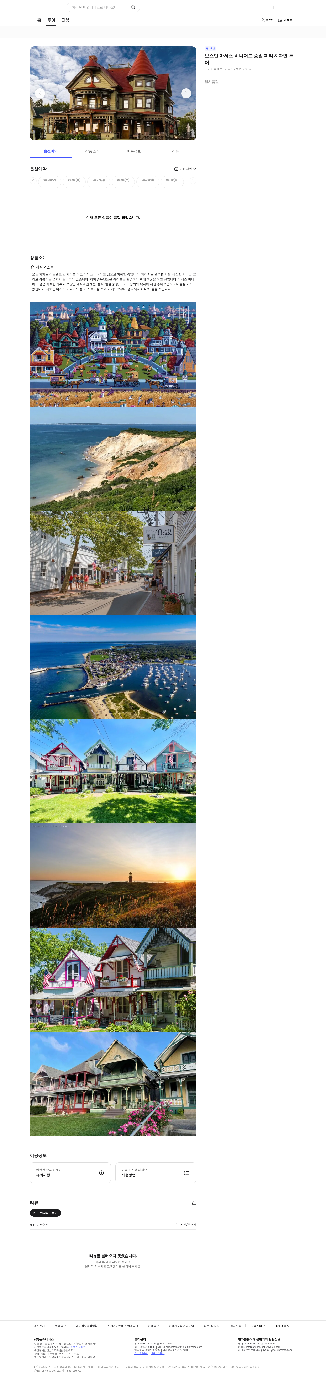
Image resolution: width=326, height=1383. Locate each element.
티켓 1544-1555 (163, 1343)
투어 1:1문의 (141, 1353)
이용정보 (134, 151)
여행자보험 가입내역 (181, 1325)
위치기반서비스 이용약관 (123, 1325)
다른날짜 (186, 169)
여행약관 (153, 1325)
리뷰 (175, 151)
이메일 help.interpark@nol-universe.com (180, 1346)
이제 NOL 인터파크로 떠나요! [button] (93, 7)
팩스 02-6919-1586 (144, 1346)
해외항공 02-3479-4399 (147, 1350)
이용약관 (60, 1325)
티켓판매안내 (212, 1325)
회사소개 (39, 1325)
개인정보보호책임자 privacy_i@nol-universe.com (265, 1350)
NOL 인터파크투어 (45, 1213)
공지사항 (235, 1325)
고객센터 (256, 1325)
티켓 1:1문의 (157, 1353)
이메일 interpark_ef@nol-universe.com (259, 1346)
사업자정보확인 (77, 1347)
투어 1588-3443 (143, 1343)
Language (280, 1325)
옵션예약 (51, 151)
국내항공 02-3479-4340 (176, 1350)
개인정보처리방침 (87, 1325)
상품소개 (92, 151)
